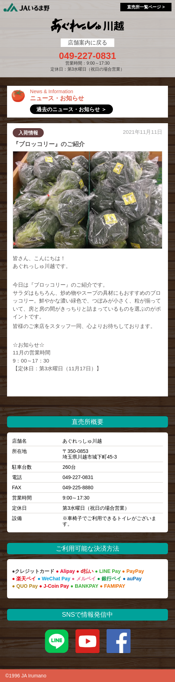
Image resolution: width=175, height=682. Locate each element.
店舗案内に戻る (87, 43)
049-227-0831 (87, 55)
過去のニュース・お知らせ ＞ (71, 109)
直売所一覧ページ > (145, 7)
